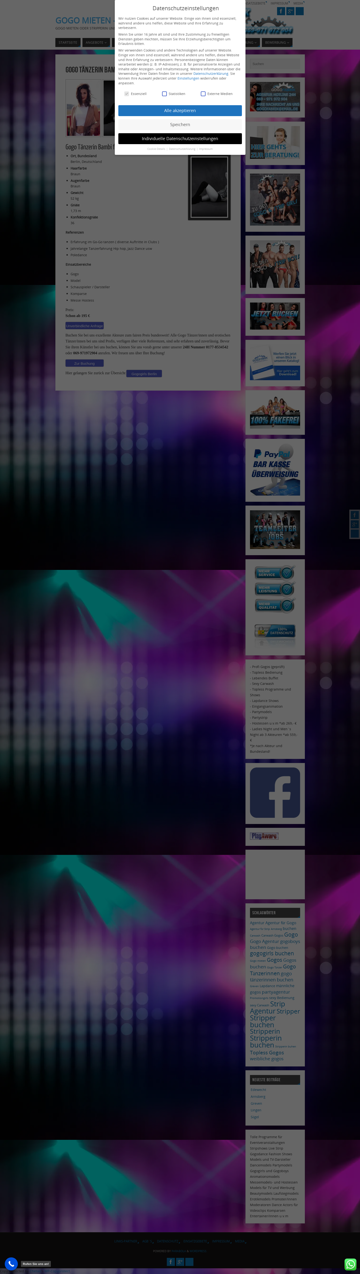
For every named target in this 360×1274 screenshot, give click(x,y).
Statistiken (173, 90)
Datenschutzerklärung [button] (182, 145)
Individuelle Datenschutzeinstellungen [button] (180, 134)
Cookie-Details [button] (156, 145)
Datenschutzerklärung (210, 70)
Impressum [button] (206, 145)
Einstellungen (188, 74)
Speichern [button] (180, 120)
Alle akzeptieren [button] (180, 106)
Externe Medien (217, 90)
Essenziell (135, 90)
